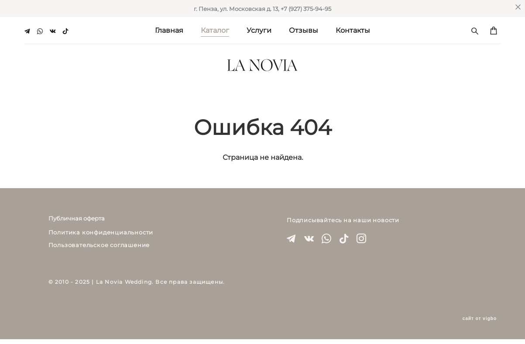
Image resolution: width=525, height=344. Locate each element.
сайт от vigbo (480, 323)
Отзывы (303, 29)
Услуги (259, 29)
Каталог (215, 29)
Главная (169, 29)
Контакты (353, 29)
